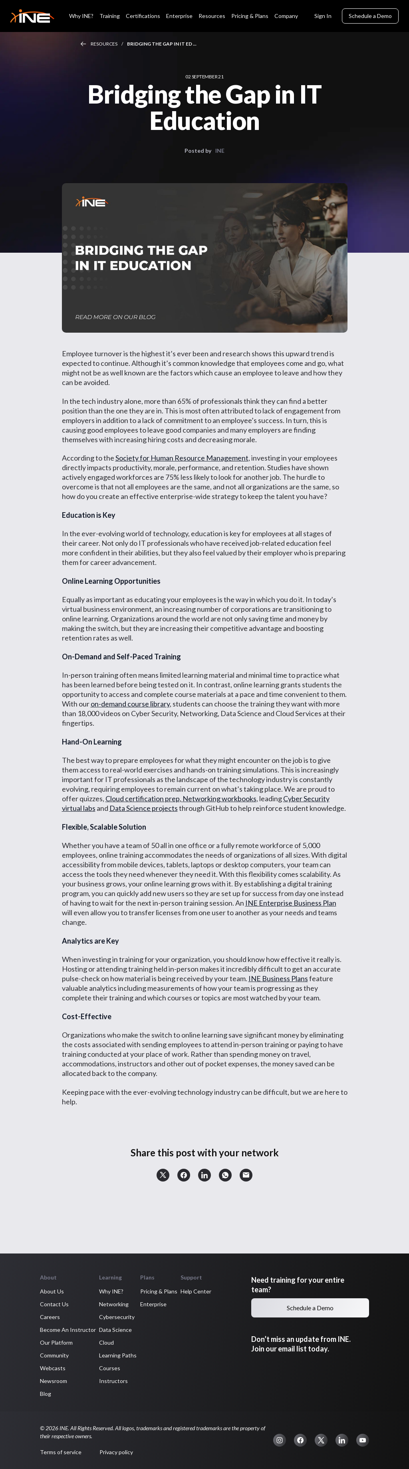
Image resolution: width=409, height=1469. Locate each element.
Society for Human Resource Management (181, 457)
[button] (163, 1175)
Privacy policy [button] (116, 1452)
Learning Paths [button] (118, 1355)
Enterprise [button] (153, 1304)
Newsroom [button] (53, 1380)
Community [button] (54, 1355)
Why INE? (81, 15)
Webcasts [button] (53, 1368)
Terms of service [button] (60, 1452)
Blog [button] (45, 1393)
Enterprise (179, 15)
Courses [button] (109, 1368)
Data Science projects (143, 808)
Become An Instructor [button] (68, 1329)
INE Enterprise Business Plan (290, 902)
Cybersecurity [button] (117, 1316)
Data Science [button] (115, 1329)
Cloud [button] (106, 1342)
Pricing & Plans (249, 15)
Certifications (143, 15)
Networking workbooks (219, 798)
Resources (212, 15)
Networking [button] (114, 1304)
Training (109, 15)
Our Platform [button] (56, 1342)
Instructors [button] (113, 1380)
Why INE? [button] (111, 1291)
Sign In (323, 15)
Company (286, 15)
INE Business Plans (278, 978)
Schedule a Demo (370, 15)
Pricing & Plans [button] (158, 1291)
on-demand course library (130, 703)
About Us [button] (52, 1291)
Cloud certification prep (142, 798)
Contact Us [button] (54, 1304)
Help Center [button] (196, 1291)
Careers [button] (50, 1316)
